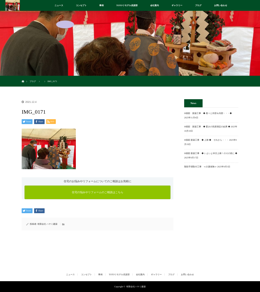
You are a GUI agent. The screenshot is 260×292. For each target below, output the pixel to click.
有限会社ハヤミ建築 (136, 286)
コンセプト (81, 5)
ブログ (198, 5)
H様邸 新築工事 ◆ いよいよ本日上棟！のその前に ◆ (210, 153)
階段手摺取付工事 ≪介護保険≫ (200, 166)
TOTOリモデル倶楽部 (127, 5)
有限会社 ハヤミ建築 (47, 224)
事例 (101, 5)
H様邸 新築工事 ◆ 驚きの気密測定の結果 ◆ (207, 126)
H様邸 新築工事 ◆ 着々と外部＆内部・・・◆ (209, 113)
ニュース (59, 5)
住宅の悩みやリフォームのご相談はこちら (97, 192)
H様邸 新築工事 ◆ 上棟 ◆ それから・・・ (206, 140)
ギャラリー (177, 5)
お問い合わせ (220, 5)
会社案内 (154, 5)
